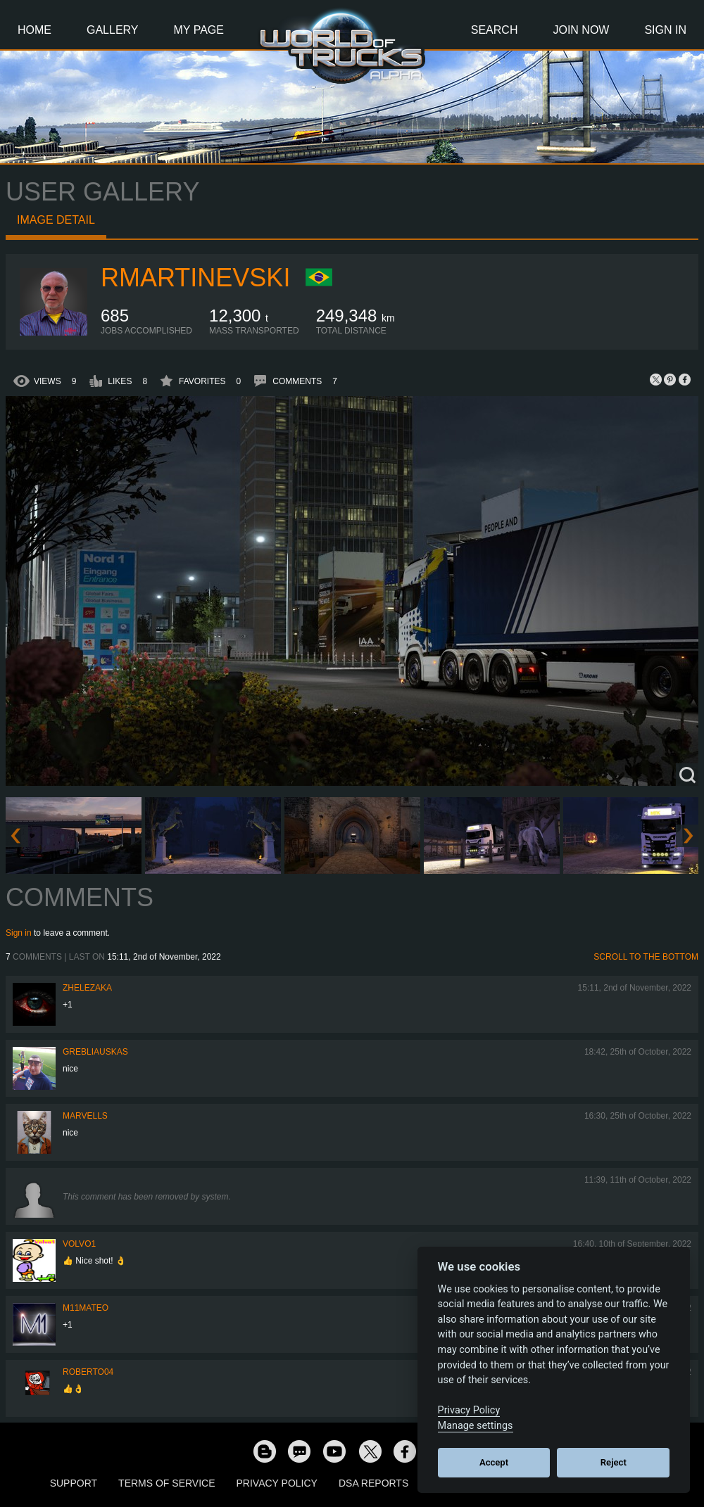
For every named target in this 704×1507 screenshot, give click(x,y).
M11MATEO (85, 1308)
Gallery (113, 30)
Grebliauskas (95, 1052)
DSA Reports (373, 1483)
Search (494, 30)
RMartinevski (195, 277)
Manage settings (475, 1426)
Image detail (56, 220)
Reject (614, 1462)
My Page (199, 30)
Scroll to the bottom (645, 957)
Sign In (665, 30)
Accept (493, 1462)
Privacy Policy (277, 1483)
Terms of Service (166, 1483)
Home (34, 30)
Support (73, 1483)
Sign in (19, 933)
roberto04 (88, 1372)
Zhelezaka (87, 988)
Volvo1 (79, 1244)
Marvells (85, 1116)
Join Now (581, 30)
